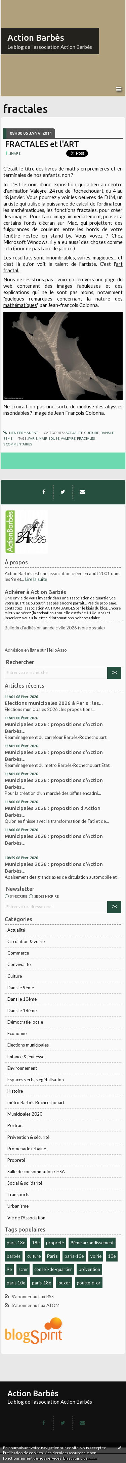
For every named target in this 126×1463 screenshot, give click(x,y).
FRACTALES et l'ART (42, 143)
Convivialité (19, 964)
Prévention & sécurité (28, 1137)
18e (36, 1242)
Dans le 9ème (20, 987)
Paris (52, 1256)
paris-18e (41, 1282)
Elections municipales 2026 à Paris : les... (54, 703)
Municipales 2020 (24, 1114)
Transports (18, 1194)
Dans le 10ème (22, 999)
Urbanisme (18, 1206)
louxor (63, 1282)
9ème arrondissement (92, 1242)
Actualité (16, 930)
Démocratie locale (25, 1022)
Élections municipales (28, 1045)
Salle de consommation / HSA (36, 1171)
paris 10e (16, 1282)
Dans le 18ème (22, 1010)
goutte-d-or (88, 1282)
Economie (17, 1033)
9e (9, 1269)
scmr (23, 1269)
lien (79, 279)
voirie (95, 1256)
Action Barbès (35, 37)
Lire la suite (36, 579)
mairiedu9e (49, 438)
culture (34, 1256)
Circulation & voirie (26, 941)
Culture (14, 976)
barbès (13, 1256)
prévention (89, 1269)
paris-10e (74, 1256)
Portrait (15, 1125)
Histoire (15, 1091)
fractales (86, 438)
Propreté (16, 1160)
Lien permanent (20, 433)
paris (32, 438)
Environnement (22, 1068)
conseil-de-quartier (53, 1269)
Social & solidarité (24, 1183)
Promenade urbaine (26, 1148)
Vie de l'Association (26, 1217)
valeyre (68, 438)
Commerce (18, 953)
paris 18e (16, 1242)
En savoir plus (75, 1458)
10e (112, 1256)
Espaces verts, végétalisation (35, 1079)
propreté (55, 1242)
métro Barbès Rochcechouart (36, 1102)
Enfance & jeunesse (25, 1056)
